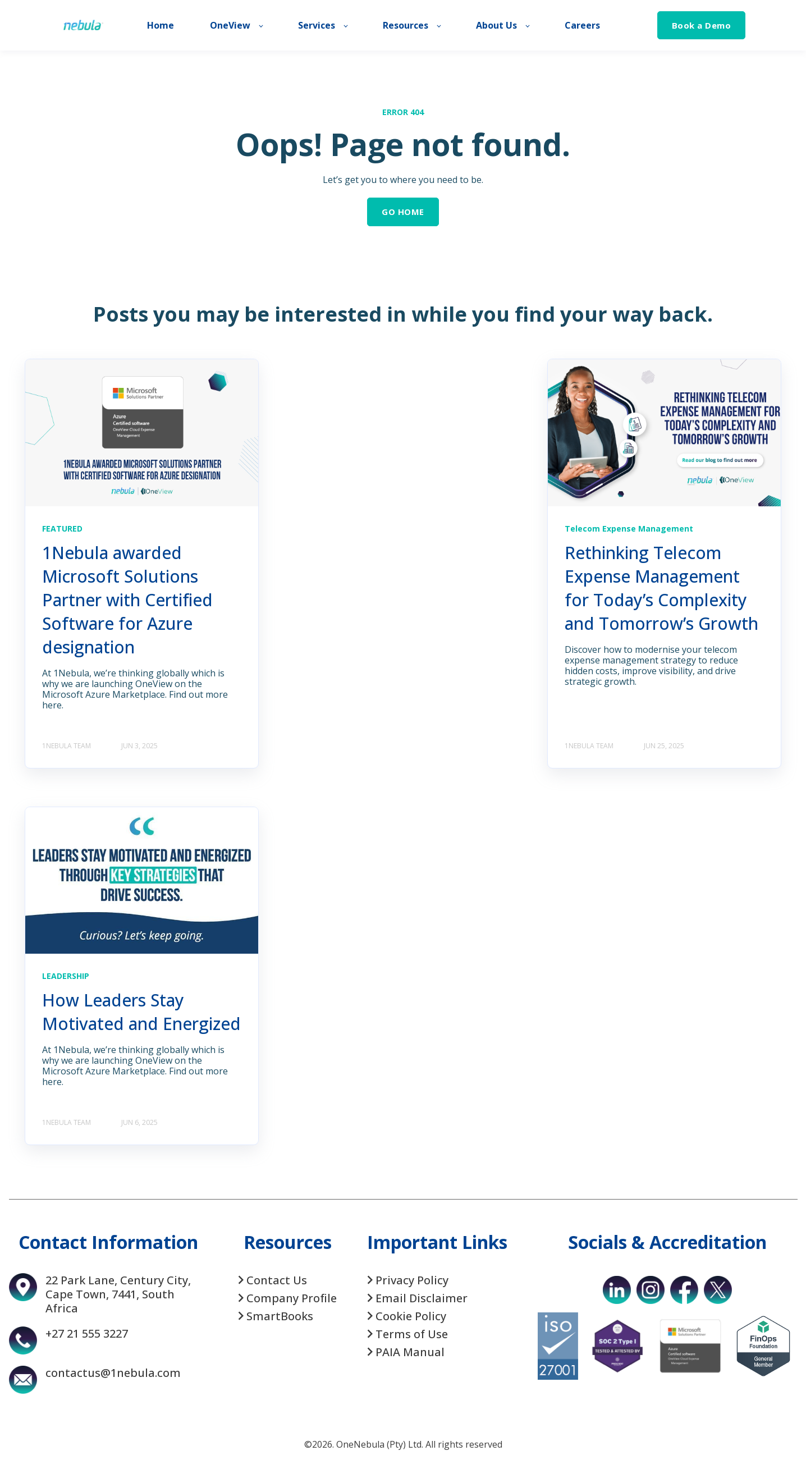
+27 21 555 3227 (86, 1333)
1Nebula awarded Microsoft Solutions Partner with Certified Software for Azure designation (127, 599)
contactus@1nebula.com (113, 1373)
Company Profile (291, 1298)
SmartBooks (279, 1316)
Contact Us (276, 1280)
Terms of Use (411, 1334)
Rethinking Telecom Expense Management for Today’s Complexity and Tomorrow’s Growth (661, 588)
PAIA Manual (410, 1352)
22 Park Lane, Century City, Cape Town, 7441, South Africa (118, 1294)
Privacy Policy (411, 1280)
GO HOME (403, 211)
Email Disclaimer (421, 1298)
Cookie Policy (410, 1316)
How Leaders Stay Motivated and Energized (141, 1012)
